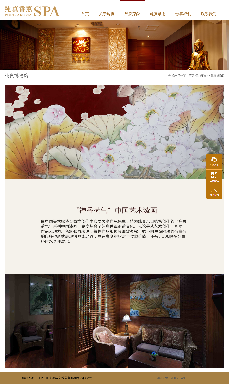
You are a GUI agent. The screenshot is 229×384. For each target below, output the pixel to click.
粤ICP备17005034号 (171, 378)
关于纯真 (107, 14)
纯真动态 (158, 14)
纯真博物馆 (217, 75)
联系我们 (209, 14)
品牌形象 (132, 14)
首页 (85, 14)
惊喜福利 (183, 14)
